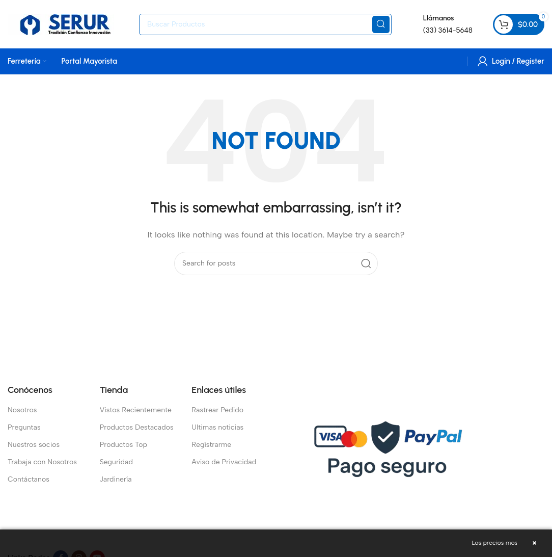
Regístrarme (211, 444)
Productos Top (123, 444)
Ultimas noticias (217, 427)
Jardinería (116, 479)
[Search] (265, 24)
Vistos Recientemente (136, 410)
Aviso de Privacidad (223, 462)
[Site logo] (68, 23)
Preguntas (24, 427)
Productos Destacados (137, 427)
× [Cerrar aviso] (534, 543)
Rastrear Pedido (217, 410)
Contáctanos (28, 479)
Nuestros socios (34, 444)
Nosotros (22, 410)
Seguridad (116, 462)
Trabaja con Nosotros (42, 462)
